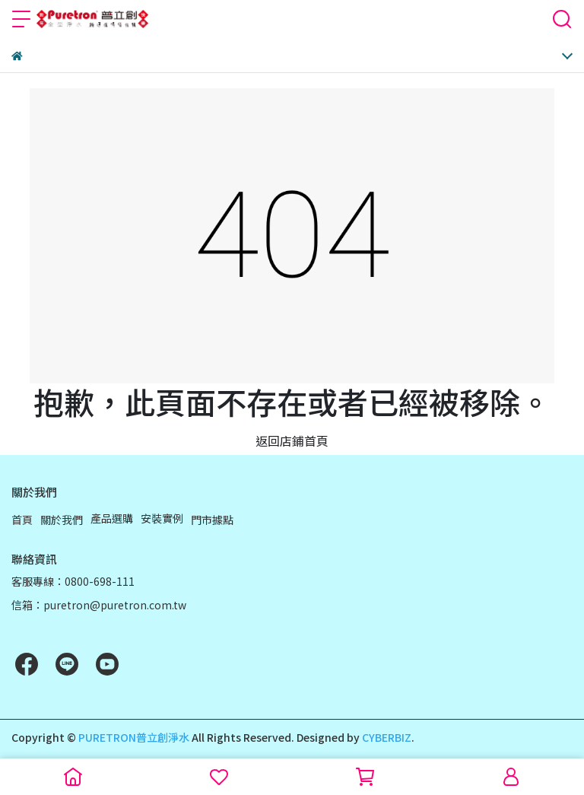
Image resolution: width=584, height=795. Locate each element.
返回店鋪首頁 (292, 440)
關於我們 (61, 519)
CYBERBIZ (386, 737)
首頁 (22, 519)
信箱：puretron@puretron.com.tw (98, 604)
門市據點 (212, 519)
